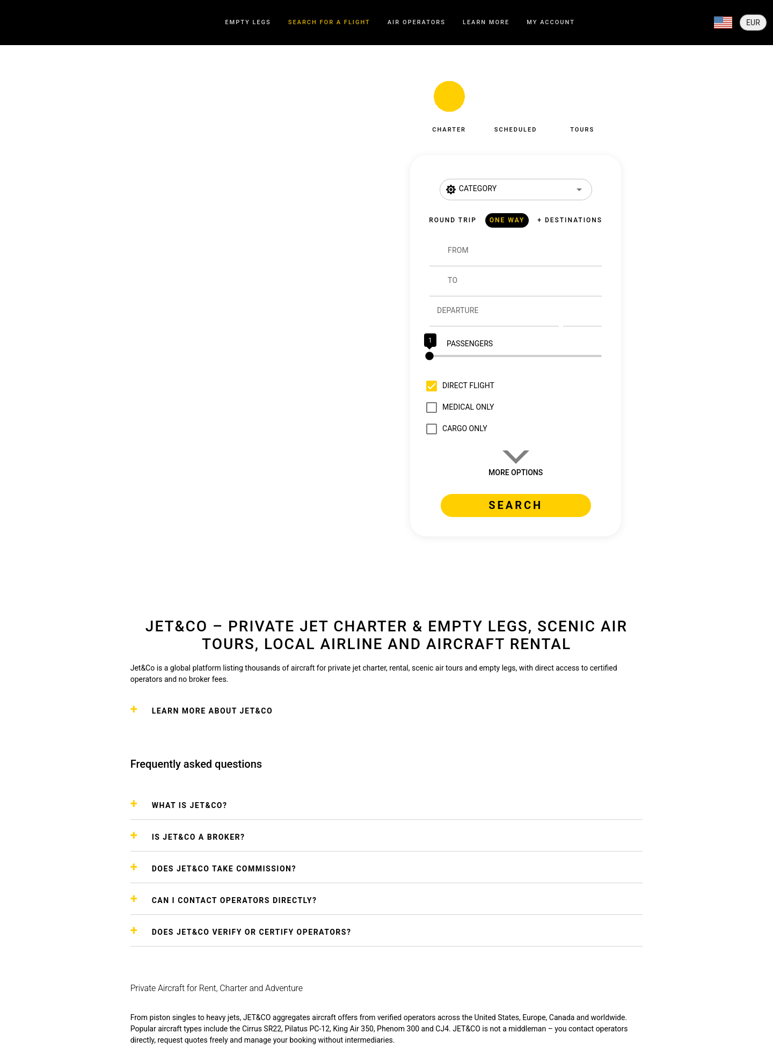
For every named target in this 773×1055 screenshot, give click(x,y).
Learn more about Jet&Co (212, 711)
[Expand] (723, 22)
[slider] (515, 355)
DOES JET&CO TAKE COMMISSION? (224, 868)
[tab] (247, 23)
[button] (449, 103)
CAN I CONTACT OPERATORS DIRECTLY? (234, 900)
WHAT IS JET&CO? (190, 805)
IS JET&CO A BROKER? (198, 837)
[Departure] (498, 311)
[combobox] (525, 255)
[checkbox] (457, 386)
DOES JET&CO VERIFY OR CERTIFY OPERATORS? (252, 932)
